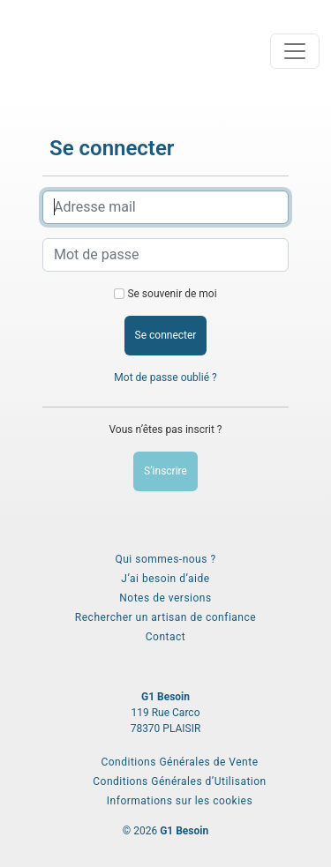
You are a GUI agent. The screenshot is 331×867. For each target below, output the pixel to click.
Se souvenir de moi (171, 294)
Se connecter (166, 335)
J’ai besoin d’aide (165, 578)
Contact (165, 637)
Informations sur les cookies (179, 801)
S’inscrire (165, 471)
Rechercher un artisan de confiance (165, 617)
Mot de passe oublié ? (165, 377)
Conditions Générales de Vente (179, 762)
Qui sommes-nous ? (165, 559)
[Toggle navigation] (295, 51)
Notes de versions (165, 598)
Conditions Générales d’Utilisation (179, 781)
